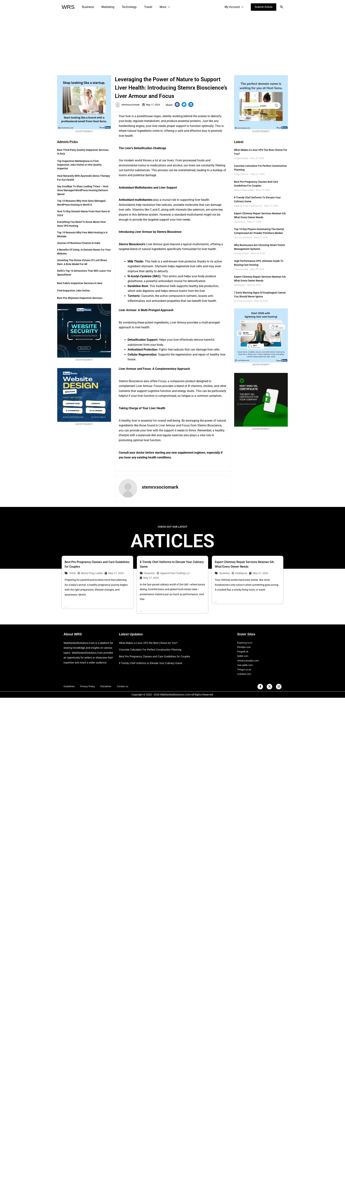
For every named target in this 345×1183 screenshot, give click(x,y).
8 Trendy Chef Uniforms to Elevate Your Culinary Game (153, 663)
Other (72, 573)
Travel (143, 7)
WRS (68, 7)
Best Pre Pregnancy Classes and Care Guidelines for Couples (157, 656)
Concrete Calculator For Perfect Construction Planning (152, 649)
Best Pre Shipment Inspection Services (79, 297)
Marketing (105, 7)
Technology (125, 7)
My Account (234, 7)
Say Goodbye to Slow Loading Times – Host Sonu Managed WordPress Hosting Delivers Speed (82, 190)
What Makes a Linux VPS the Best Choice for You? (150, 643)
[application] (161, 7)
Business (87, 7)
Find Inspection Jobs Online (73, 290)
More (158, 7)
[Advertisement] (172, 42)
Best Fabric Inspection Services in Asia (79, 283)
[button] (263, 7)
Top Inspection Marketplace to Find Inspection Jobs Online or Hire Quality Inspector (79, 165)
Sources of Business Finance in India (78, 243)
